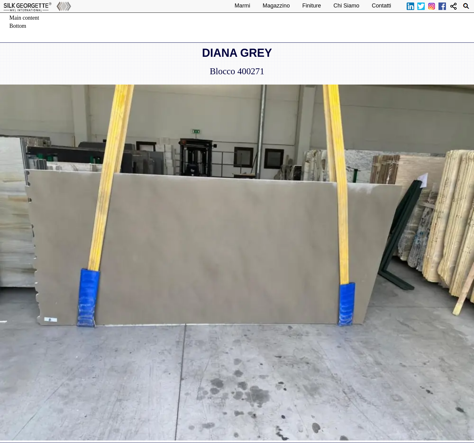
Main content (24, 18)
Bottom (17, 26)
